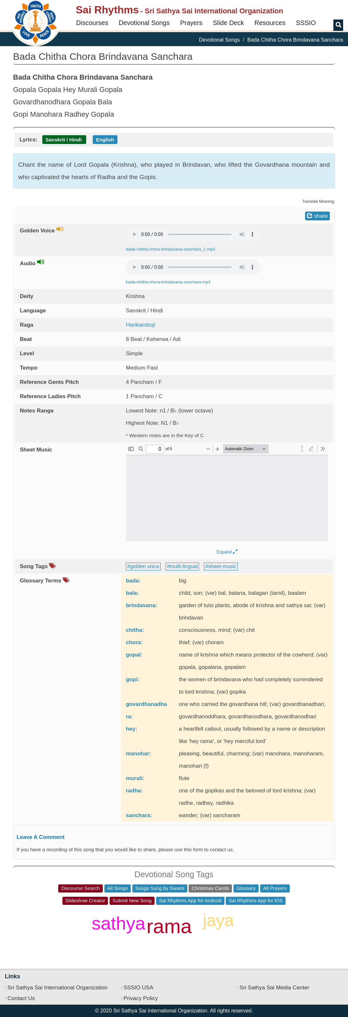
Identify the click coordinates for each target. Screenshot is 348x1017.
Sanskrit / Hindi (64, 139)
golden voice (144, 566)
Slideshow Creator (85, 900)
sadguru (194, 949)
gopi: (133, 679)
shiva (245, 940)
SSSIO (306, 22)
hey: (131, 729)
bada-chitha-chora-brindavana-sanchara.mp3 (168, 282)
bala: (132, 593)
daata (78, 941)
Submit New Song (132, 900)
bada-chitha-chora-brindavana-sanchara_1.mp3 (170, 249)
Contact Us (21, 998)
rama (169, 926)
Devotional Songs (144, 22)
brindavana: (141, 605)
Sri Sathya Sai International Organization (57, 987)
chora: (134, 642)
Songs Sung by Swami (159, 888)
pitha (157, 913)
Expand (227, 552)
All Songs (117, 888)
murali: (135, 778)
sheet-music (222, 566)
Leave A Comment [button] (40, 837)
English (105, 139)
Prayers (191, 22)
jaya (218, 920)
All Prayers (275, 888)
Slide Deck (228, 22)
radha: (134, 791)
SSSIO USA (139, 987)
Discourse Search (80, 888)
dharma (184, 913)
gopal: (134, 655)
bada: (133, 581)
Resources (270, 22)
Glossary (246, 888)
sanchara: (139, 815)
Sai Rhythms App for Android (190, 900)
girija (93, 945)
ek (196, 938)
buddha (159, 948)
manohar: (138, 753)
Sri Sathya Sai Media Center (274, 987)
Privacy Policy (141, 998)
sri (216, 943)
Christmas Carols (210, 888)
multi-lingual (183, 566)
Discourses (92, 22)
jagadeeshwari (104, 913)
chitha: (135, 630)
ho (139, 948)
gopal (117, 944)
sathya (118, 923)
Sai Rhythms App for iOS (256, 900)
